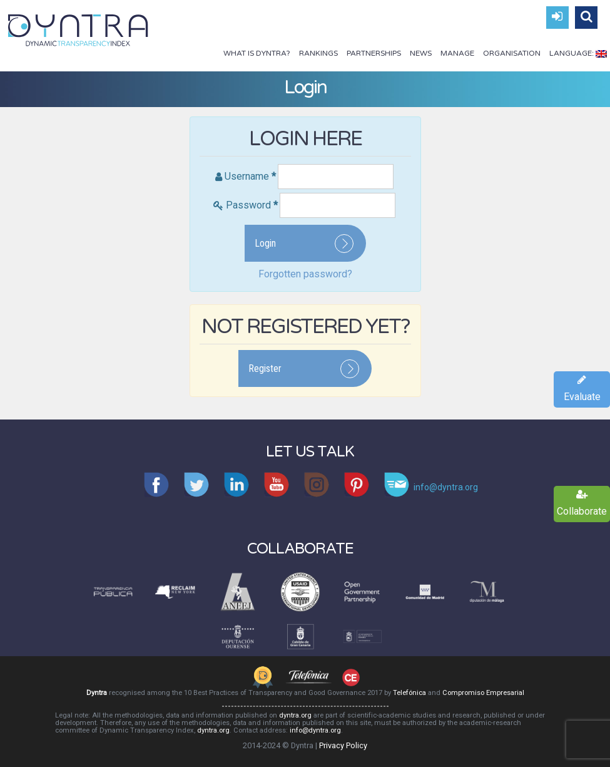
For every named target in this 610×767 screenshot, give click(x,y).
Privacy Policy (343, 745)
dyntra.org (295, 715)
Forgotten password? (305, 274)
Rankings (318, 53)
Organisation (512, 53)
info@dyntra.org (315, 730)
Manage (457, 53)
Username (250, 176)
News (421, 53)
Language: (578, 53)
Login (265, 243)
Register (265, 368)
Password (252, 205)
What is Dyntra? (256, 53)
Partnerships (374, 53)
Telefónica (409, 693)
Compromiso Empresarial (483, 693)
